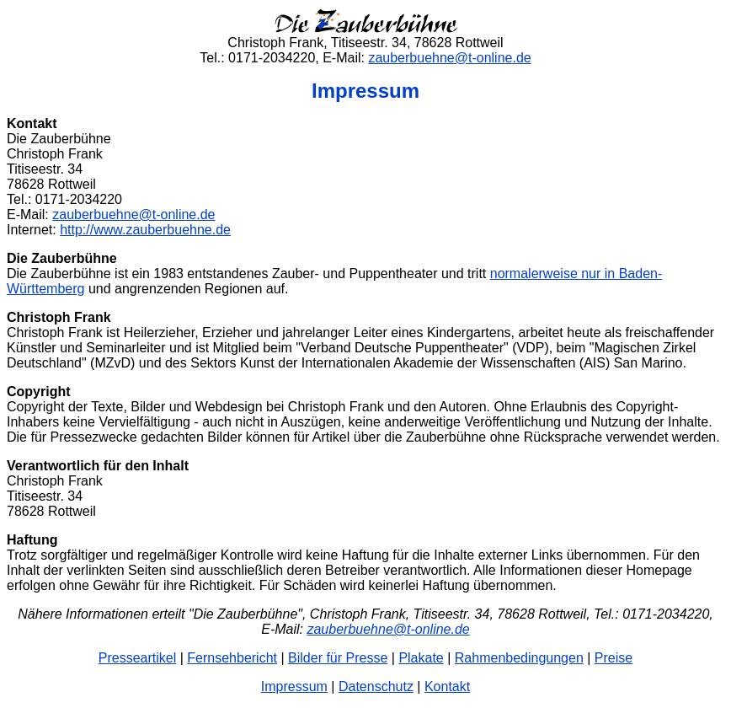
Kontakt (447, 686)
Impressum (294, 686)
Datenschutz (376, 686)
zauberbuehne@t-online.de (449, 58)
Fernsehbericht (232, 658)
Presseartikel (137, 658)
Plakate (420, 658)
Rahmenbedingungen (519, 658)
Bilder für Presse (337, 658)
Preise (613, 658)
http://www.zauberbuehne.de (145, 230)
